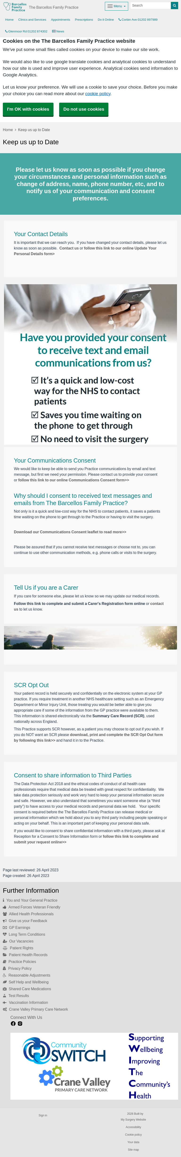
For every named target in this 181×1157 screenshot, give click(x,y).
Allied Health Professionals (28, 914)
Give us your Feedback (25, 921)
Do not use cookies (83, 109)
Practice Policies (19, 961)
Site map (133, 1149)
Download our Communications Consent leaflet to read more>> (70, 532)
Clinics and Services (32, 19)
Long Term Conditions (24, 934)
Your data (134, 1142)
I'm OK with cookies (28, 109)
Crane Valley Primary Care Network (35, 1009)
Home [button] (9, 19)
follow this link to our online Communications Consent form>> (73, 480)
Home (8, 130)
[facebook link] (13, 1024)
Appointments (60, 19)
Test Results (16, 995)
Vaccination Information (25, 1002)
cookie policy (97, 93)
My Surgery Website (133, 1119)
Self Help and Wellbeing (26, 982)
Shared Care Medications (27, 989)
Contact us (69, 248)
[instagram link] (20, 1024)
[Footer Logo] (94, 1066)
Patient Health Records (25, 955)
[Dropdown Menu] (116, 6)
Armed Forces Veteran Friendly (31, 907)
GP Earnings (16, 927)
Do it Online (106, 19)
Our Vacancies (18, 941)
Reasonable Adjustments (26, 975)
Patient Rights (18, 948)
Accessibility (133, 1127)
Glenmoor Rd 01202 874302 (26, 31)
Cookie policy (133, 1134)
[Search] (150, 5)
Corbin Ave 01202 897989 (138, 19)
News (58, 31)
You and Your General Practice (30, 900)
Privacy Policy (17, 968)
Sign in (43, 1115)
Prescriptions (84, 19)
